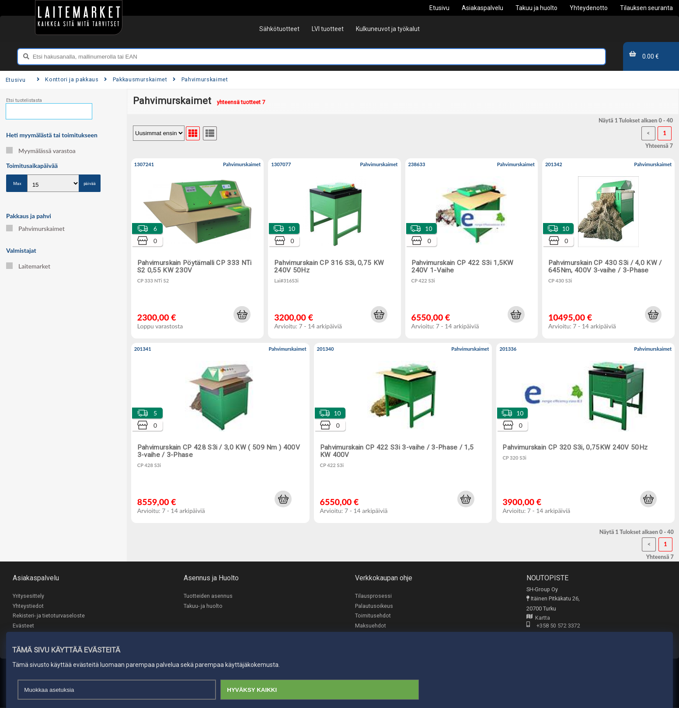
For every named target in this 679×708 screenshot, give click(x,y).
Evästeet (23, 625)
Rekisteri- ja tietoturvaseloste (49, 615)
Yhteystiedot (28, 606)
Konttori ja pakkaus (68, 79)
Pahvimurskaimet (200, 79)
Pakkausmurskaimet (135, 79)
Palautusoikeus (374, 606)
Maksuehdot (370, 625)
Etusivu (15, 80)
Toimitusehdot (373, 615)
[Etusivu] (78, 17)
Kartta (538, 618)
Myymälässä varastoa (41, 150)
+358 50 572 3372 (553, 626)
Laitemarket (28, 266)
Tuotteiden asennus (208, 596)
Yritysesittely (28, 596)
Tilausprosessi (373, 596)
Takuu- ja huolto (203, 606)
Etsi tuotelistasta (24, 100)
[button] (241, 314)
